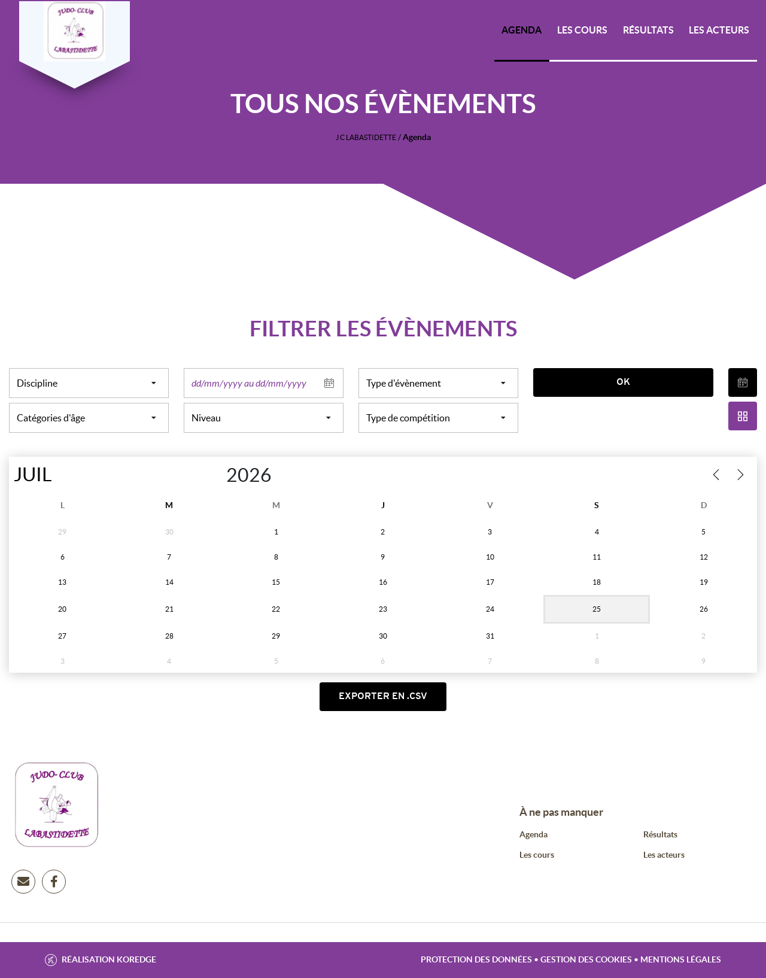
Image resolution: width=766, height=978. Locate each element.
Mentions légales (680, 959)
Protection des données (476, 959)
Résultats (648, 30)
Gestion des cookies (586, 959)
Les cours (582, 30)
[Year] (214, 474)
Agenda (521, 30)
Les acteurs (719, 30)
